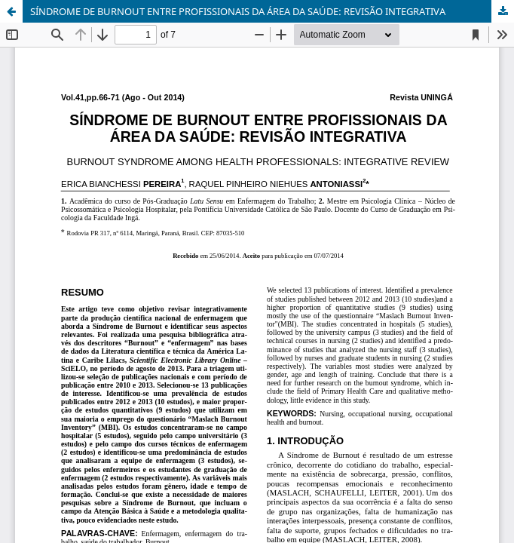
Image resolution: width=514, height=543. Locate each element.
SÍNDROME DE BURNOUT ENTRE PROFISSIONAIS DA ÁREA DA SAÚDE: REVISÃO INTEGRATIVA (237, 11)
